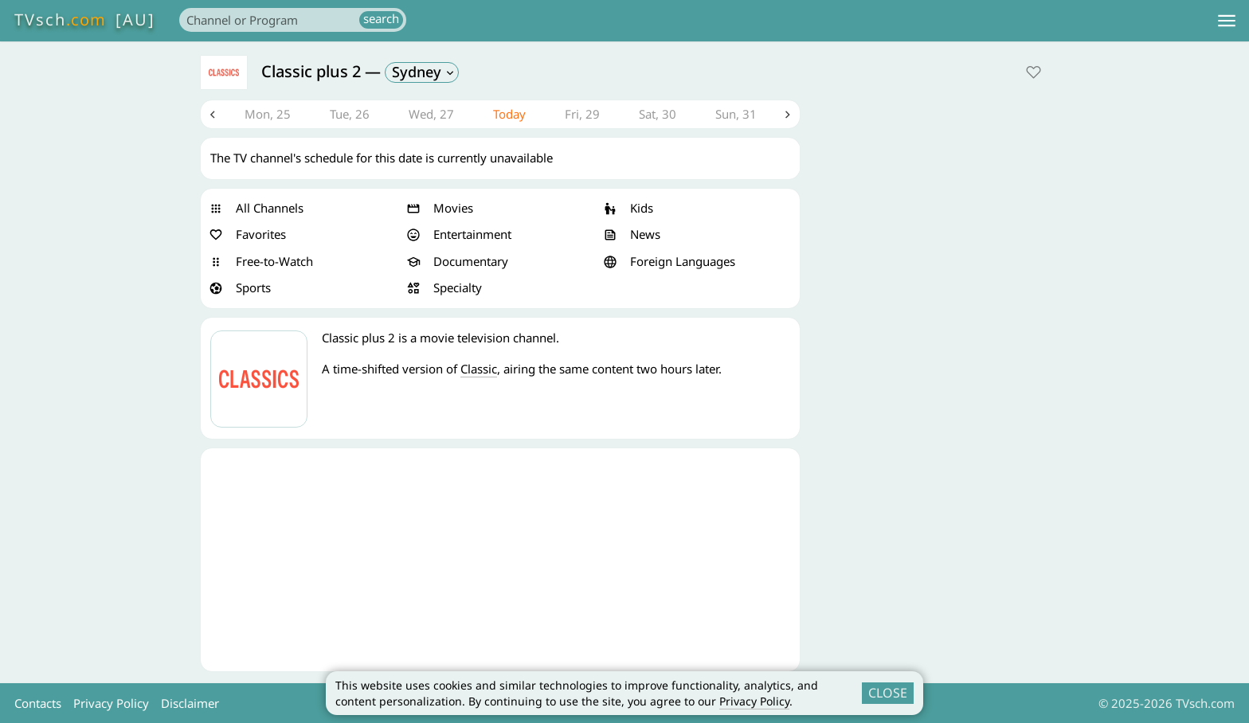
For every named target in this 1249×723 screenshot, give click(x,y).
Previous (213, 114)
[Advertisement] (500, 559)
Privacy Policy (754, 701)
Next (788, 114)
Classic (478, 369)
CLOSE (887, 693)
